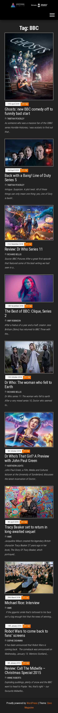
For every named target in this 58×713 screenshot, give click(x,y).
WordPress (32, 703)
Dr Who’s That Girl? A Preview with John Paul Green (27, 458)
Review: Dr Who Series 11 (24, 249)
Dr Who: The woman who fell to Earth (28, 384)
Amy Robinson (14, 320)
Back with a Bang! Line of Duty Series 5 (28, 177)
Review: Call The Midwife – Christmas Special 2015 (25, 670)
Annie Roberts (14, 678)
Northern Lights (15, 466)
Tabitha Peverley (15, 118)
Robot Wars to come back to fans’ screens (26, 633)
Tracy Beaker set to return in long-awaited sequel (26, 529)
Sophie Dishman (15, 640)
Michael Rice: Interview (22, 602)
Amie (9, 537)
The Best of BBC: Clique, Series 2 (28, 313)
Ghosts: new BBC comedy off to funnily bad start (29, 111)
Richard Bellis (14, 254)
